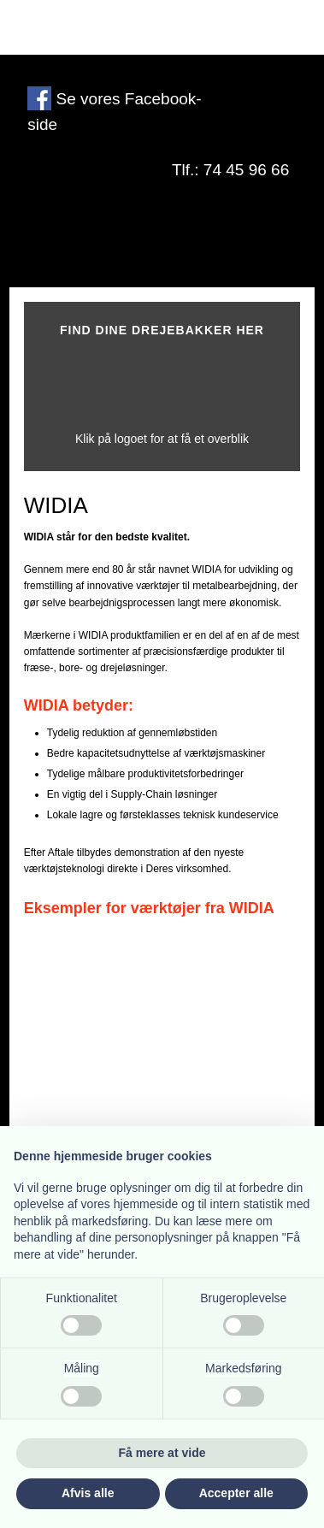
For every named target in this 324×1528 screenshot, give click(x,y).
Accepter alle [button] (236, 1493)
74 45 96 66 (246, 170)
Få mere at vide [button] (162, 1453)
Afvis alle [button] (88, 1493)
